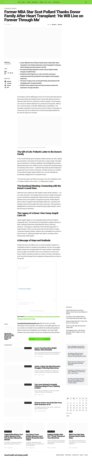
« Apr (67, 415)
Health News (34, 2)
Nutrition (41, 2)
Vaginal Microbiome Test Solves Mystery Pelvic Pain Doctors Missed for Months (76, 312)
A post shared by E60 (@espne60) (37, 310)
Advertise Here (56, 2)
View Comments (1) (39, 339)
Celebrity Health (10, 9)
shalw (5, 71)
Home (19, 2)
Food (45, 2)
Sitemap (81, 455)
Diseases (29, 2)
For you (49, 2)
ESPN (38, 181)
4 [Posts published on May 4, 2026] (67, 403)
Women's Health (8, 431)
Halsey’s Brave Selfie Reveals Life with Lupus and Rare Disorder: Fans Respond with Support (9, 336)
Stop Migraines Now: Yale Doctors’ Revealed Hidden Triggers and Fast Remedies (75, 332)
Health (23, 2)
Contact (86, 455)
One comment (8, 24)
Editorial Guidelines (60, 455)
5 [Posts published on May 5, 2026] (70, 403)
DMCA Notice (68, 455)
